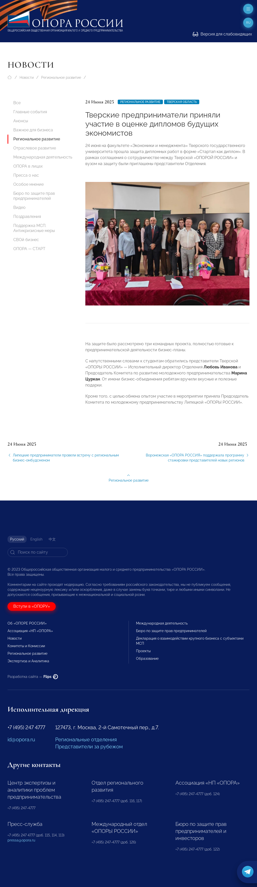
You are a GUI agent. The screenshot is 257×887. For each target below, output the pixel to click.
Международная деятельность (42, 157)
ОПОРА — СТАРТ (29, 248)
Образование (147, 659)
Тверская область (182, 102)
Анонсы (20, 121)
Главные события (30, 111)
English (36, 539)
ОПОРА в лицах (28, 166)
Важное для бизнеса (33, 130)
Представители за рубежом (89, 747)
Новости (27, 77)
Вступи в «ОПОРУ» (31, 606)
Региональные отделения (86, 740)
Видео (19, 207)
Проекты (143, 651)
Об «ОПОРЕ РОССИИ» (27, 623)
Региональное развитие (61, 77)
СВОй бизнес (26, 239)
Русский (17, 539)
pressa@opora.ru (21, 840)
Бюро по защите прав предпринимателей (34, 196)
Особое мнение (28, 184)
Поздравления (27, 216)
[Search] (38, 552)
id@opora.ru (21, 740)
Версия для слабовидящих (222, 34)
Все (17, 102)
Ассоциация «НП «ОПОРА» (30, 631)
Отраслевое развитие (34, 148)
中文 (52, 539)
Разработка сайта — (33, 677)
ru (248, 22)
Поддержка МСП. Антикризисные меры (34, 228)
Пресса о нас (26, 175)
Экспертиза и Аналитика (28, 661)
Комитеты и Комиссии (26, 646)
